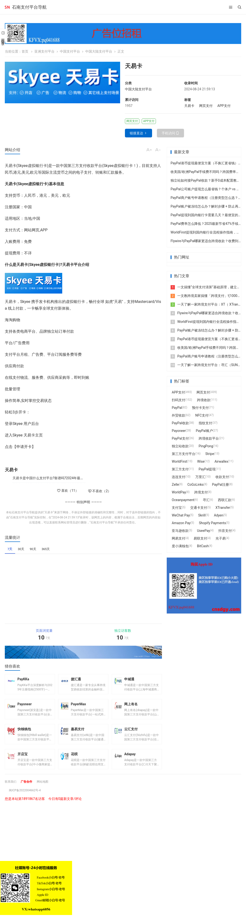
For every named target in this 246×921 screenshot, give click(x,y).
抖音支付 (225, 531)
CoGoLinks (195, 484)
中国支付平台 (70, 51)
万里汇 (200, 477)
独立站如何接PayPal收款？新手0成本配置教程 (205, 180)
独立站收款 (180, 446)
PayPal (177, 408)
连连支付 (178, 477)
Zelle (175, 484)
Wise (200, 461)
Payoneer (179, 431)
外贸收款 (178, 415)
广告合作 (29, 791)
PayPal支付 (180, 438)
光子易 (220, 538)
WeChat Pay (181, 515)
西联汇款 (224, 500)
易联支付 (200, 538)
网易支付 (178, 538)
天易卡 (189, 106)
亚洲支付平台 (44, 51)
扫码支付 (178, 400)
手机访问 (168, 133)
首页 (25, 51)
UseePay (203, 531)
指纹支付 (205, 423)
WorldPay (179, 492)
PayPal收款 (180, 423)
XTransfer (222, 508)
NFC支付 (202, 415)
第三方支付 (180, 469)
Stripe (209, 454)
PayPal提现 (207, 469)
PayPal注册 (220, 484)
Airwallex (221, 461)
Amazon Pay (181, 523)
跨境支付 (201, 492)
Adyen (218, 515)
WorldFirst (179, 461)
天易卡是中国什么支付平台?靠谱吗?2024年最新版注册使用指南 (59, 478)
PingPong (206, 446)
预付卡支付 (200, 408)
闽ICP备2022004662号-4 (27, 800)
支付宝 (177, 508)
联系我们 (11, 791)
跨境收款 (203, 400)
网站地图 (47, 791)
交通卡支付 (198, 508)
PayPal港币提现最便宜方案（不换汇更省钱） (204, 163)
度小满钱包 (180, 546)
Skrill (201, 515)
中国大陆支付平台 (98, 51)
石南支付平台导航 (29, 7)
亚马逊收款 (180, 531)
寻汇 (206, 500)
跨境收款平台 (209, 438)
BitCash (203, 546)
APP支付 (224, 106)
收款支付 (222, 477)
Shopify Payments (212, 523)
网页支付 (206, 106)
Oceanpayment (183, 500)
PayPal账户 (204, 431)
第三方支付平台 (183, 454)
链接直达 (136, 133)
